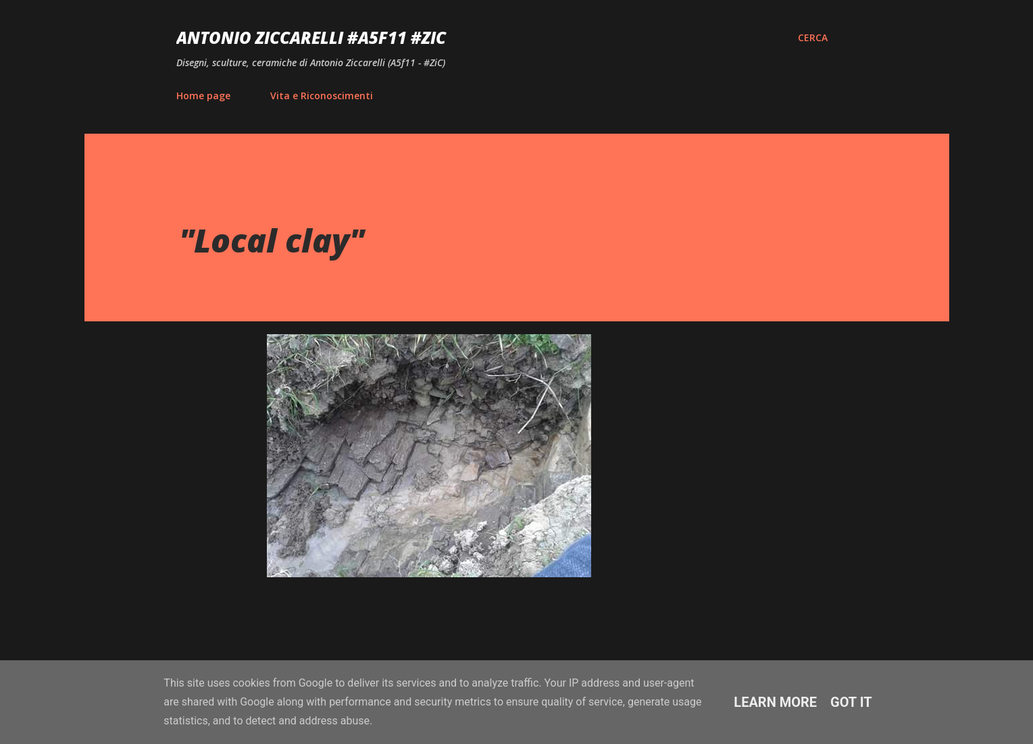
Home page (203, 95)
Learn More (775, 702)
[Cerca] (813, 38)
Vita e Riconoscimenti (321, 95)
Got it (851, 702)
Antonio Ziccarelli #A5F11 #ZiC (311, 37)
